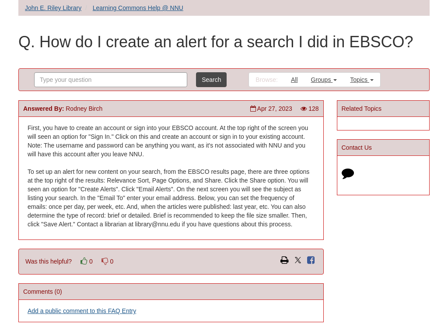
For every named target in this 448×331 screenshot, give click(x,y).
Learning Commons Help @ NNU (138, 7)
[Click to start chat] (348, 175)
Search (211, 79)
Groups (324, 79)
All (294, 79)
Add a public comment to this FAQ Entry (82, 310)
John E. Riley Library (53, 7)
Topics (362, 79)
